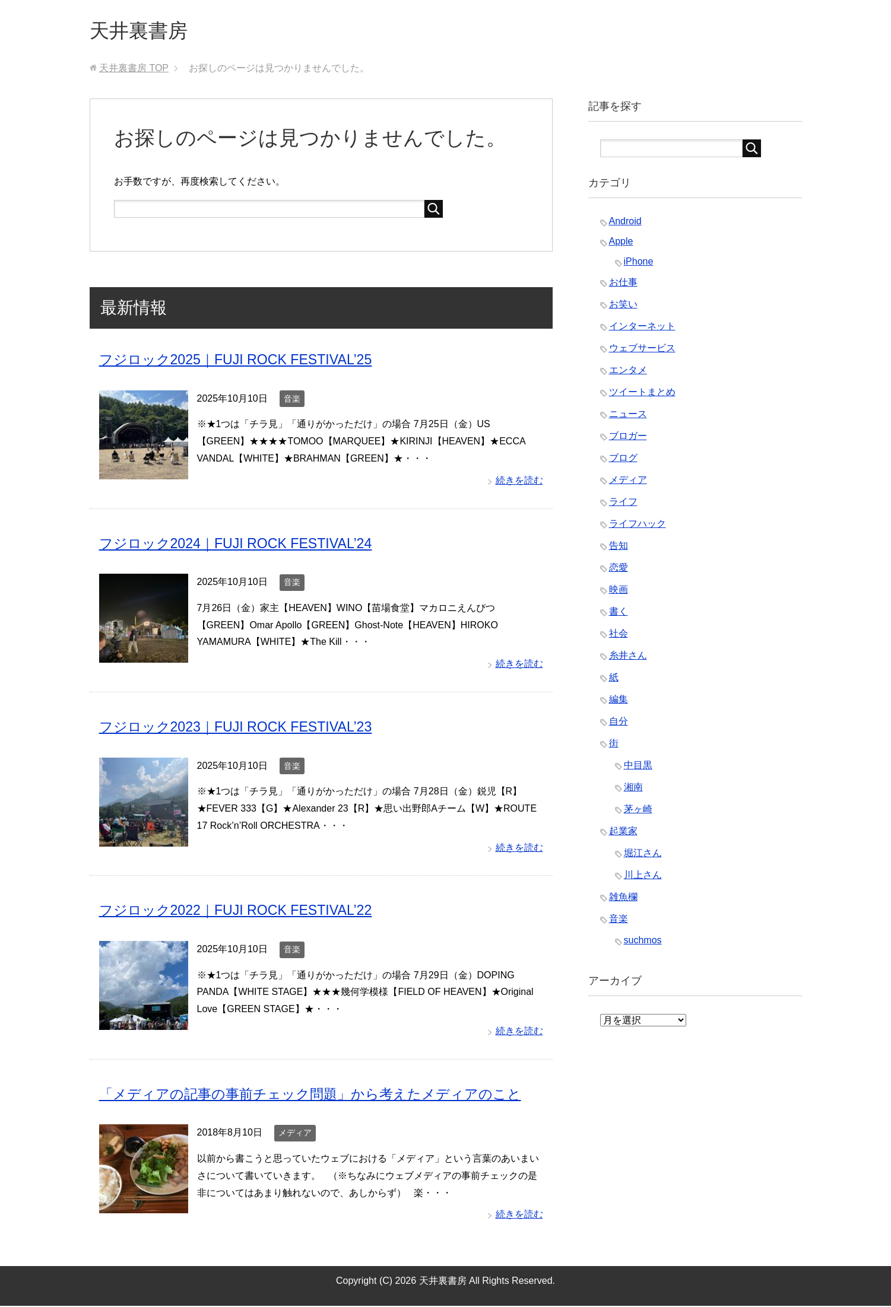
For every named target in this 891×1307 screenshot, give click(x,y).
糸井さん (628, 658)
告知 (618, 548)
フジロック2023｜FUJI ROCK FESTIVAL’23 (241, 728)
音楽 (292, 400)
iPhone (639, 264)
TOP (134, 70)
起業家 (623, 833)
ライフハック (637, 526)
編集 (618, 702)
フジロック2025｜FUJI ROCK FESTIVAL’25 (241, 362)
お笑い (623, 306)
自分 (618, 723)
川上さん (643, 877)
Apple (621, 243)
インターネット (642, 328)
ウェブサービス (642, 350)
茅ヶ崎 (638, 811)
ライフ (623, 504)
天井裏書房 (143, 32)
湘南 (633, 789)
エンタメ (628, 372)
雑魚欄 (623, 899)
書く (618, 614)
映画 (618, 592)
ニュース (628, 416)
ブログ (623, 460)
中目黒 (638, 767)
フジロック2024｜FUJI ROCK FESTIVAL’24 (241, 545)
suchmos (643, 942)
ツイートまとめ (642, 394)
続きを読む (519, 482)
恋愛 (618, 570)
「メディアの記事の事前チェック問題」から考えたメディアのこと (319, 1095)
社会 (618, 636)
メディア (295, 1134)
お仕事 (623, 284)
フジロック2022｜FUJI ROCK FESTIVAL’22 (241, 912)
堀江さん (643, 855)
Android (625, 223)
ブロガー (628, 438)
